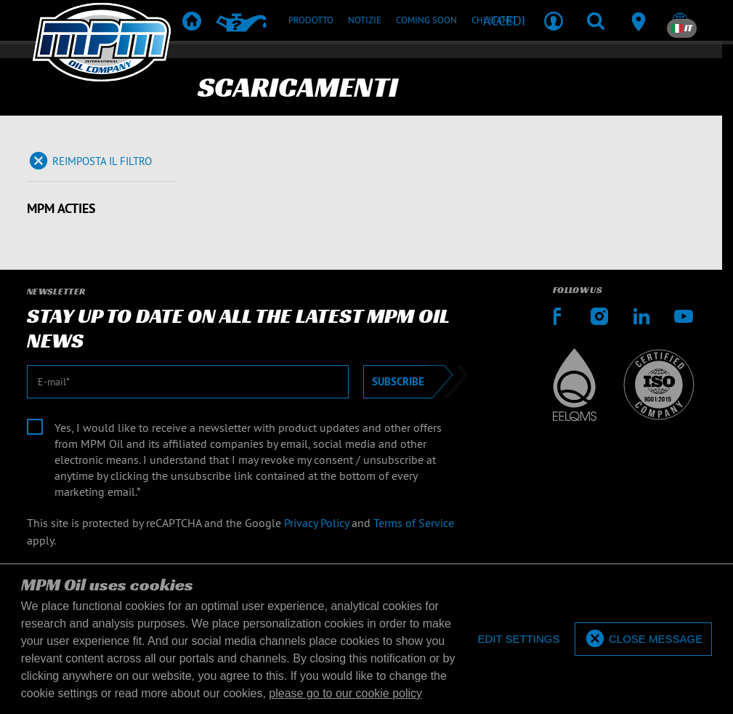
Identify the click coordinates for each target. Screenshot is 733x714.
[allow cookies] (643, 639)
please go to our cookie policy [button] (345, 693)
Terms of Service (413, 523)
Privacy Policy (316, 523)
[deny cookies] (518, 639)
